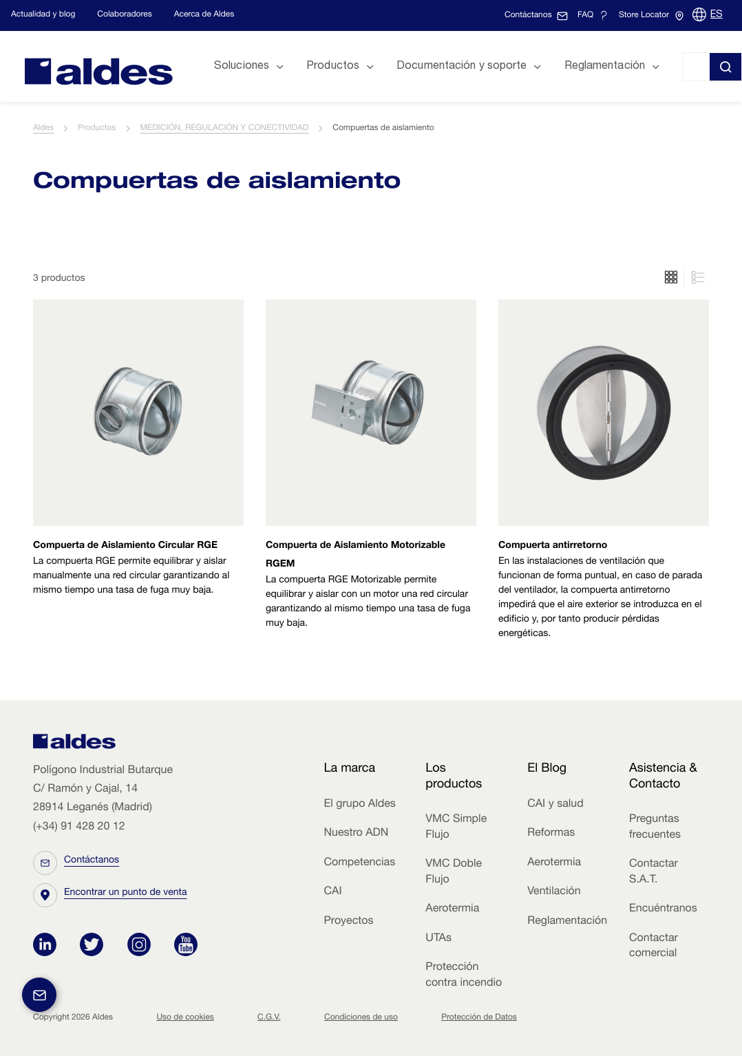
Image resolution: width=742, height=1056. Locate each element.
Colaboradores (124, 15)
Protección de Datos (479, 1018)
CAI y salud (555, 804)
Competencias (359, 863)
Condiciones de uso (361, 1018)
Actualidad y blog (43, 15)
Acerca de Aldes (204, 15)
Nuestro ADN (356, 833)
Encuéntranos (663, 909)
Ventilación (553, 892)
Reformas (551, 833)
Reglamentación (567, 921)
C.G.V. (269, 1018)
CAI (332, 892)
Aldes (43, 129)
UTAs (438, 938)
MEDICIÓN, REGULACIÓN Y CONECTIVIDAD (224, 129)
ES (716, 15)
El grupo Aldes (359, 804)
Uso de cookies (184, 1018)
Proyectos (348, 921)
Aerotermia (452, 909)
